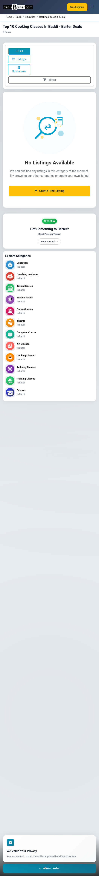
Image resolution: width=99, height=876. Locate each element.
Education (30, 17)
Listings (19, 59)
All (19, 51)
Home (9, 17)
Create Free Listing (49, 191)
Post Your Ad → (49, 241)
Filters (49, 80)
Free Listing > (77, 7)
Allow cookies (49, 868)
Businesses (19, 69)
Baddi (18, 17)
